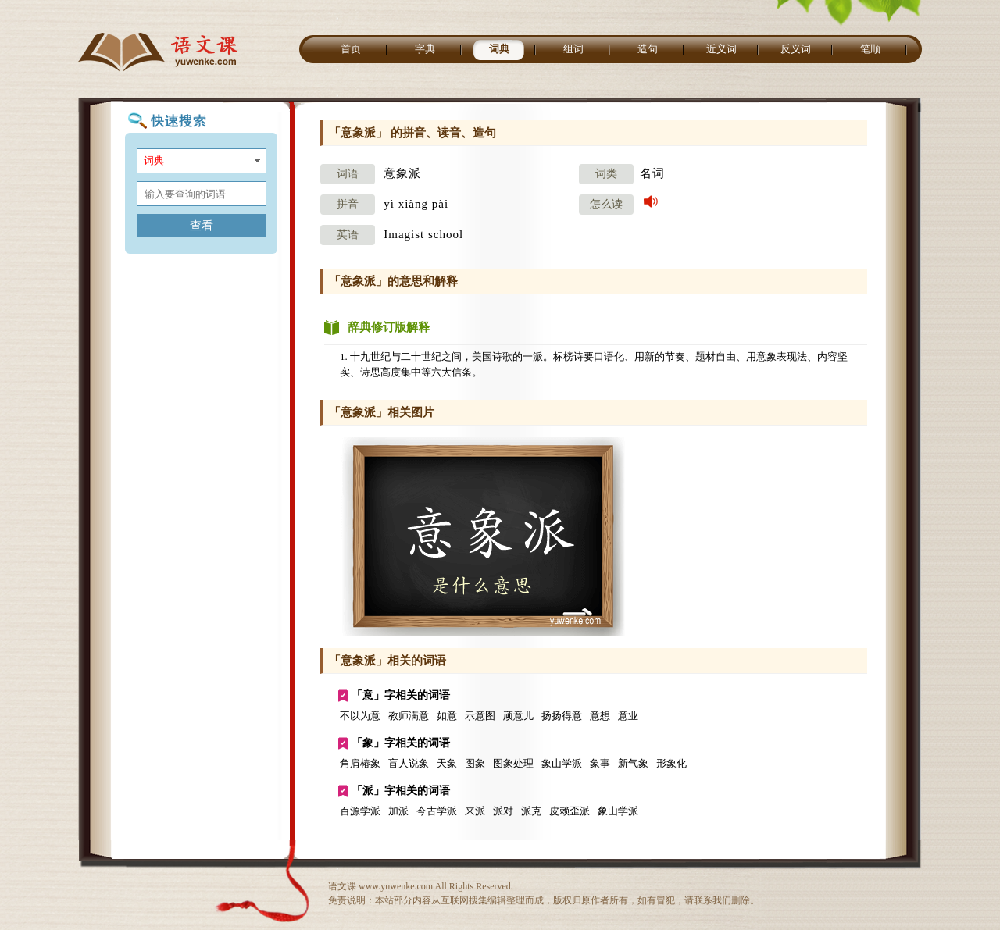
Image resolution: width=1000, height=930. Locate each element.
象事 (600, 763)
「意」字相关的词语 (401, 695)
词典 (499, 49)
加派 (398, 811)
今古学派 (436, 811)
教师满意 (408, 716)
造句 (648, 49)
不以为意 (360, 716)
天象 (447, 763)
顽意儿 (518, 716)
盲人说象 (408, 763)
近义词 (721, 49)
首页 (351, 49)
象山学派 (561, 763)
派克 (531, 811)
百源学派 (360, 811)
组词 (573, 49)
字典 (425, 49)
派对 (503, 811)
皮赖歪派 (569, 811)
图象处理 (513, 763)
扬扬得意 (561, 716)
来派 (475, 811)
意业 (628, 716)
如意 (447, 716)
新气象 (633, 763)
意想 (600, 716)
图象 (475, 763)
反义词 (795, 49)
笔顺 (870, 49)
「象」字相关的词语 (401, 743)
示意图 (480, 716)
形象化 (671, 763)
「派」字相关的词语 (401, 790)
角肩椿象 (360, 763)
